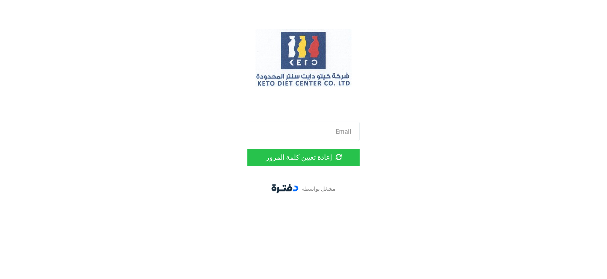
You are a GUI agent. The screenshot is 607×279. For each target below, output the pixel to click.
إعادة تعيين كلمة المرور (303, 157)
